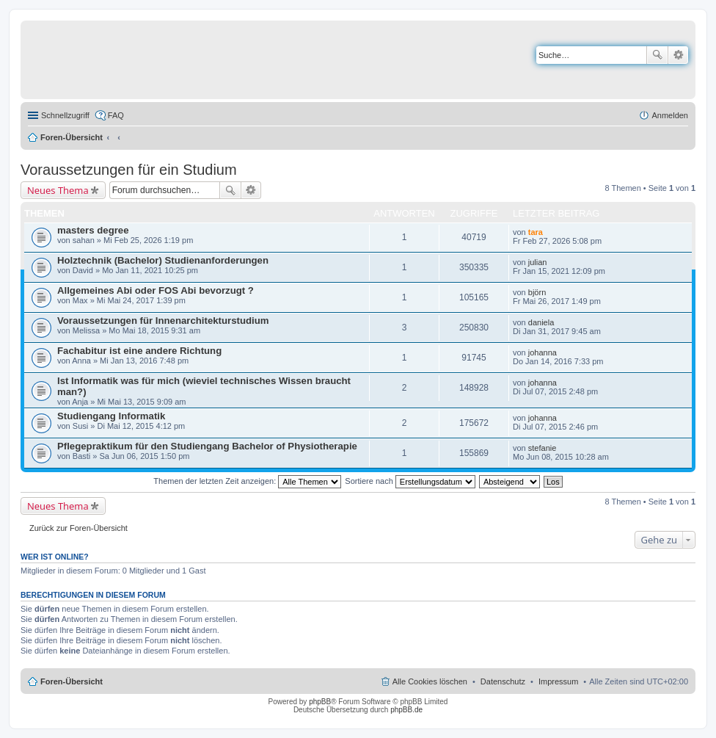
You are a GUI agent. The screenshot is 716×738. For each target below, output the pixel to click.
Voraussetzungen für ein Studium (129, 170)
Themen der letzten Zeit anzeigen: (247, 481)
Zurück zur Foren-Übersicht (78, 528)
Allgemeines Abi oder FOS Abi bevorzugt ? (155, 290)
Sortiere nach (410, 481)
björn (537, 292)
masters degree (93, 230)
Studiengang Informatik (111, 416)
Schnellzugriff (65, 115)
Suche (657, 55)
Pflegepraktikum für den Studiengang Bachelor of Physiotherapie (207, 446)
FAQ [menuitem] (116, 115)
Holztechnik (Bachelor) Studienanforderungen (162, 260)
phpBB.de (406, 710)
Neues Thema (58, 190)
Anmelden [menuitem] (669, 115)
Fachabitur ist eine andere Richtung (139, 350)
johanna (542, 352)
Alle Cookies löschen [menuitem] (429, 681)
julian (537, 262)
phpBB (320, 702)
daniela (541, 322)
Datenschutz (503, 681)
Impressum (558, 681)
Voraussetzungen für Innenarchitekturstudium (162, 320)
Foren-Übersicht (71, 137)
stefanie (542, 448)
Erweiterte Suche (678, 55)
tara (535, 232)
